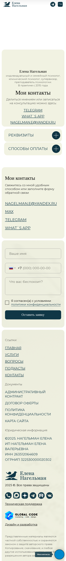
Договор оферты (21, 403)
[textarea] (33, 286)
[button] (23, 504)
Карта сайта (17, 421)
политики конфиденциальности (36, 304)
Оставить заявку (33, 315)
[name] (33, 253)
